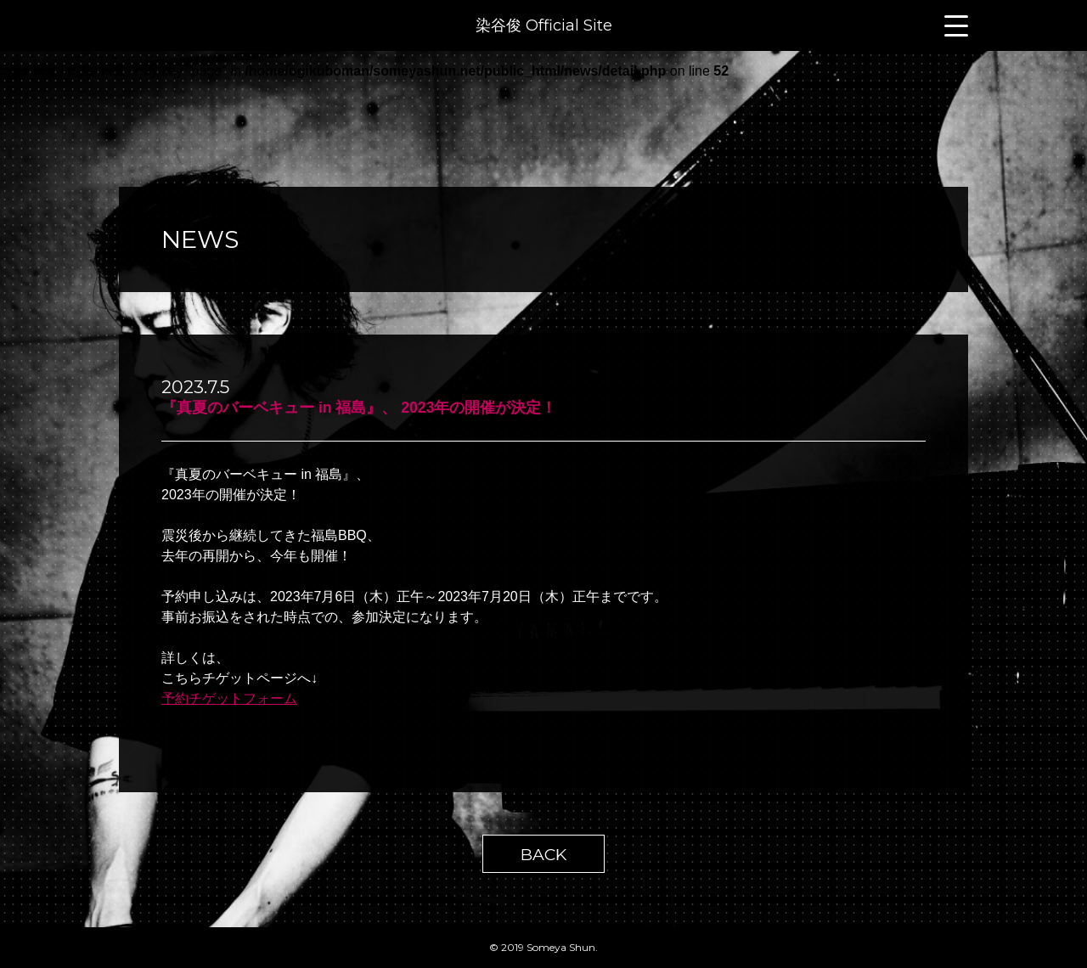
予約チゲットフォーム (229, 698)
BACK (543, 854)
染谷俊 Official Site (544, 25)
